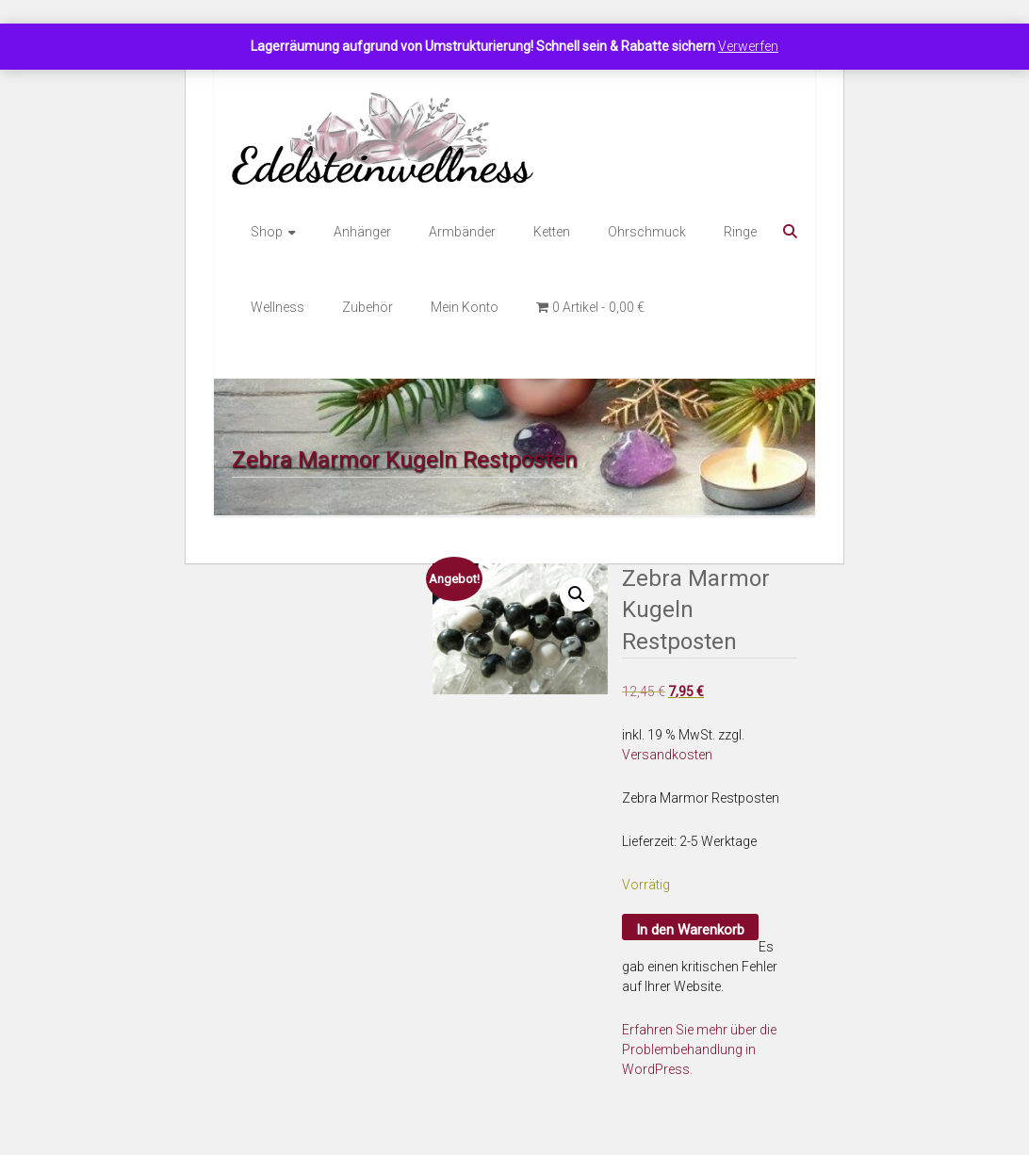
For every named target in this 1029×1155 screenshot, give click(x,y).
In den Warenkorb (690, 929)
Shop (267, 231)
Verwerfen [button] (748, 46)
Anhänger (362, 231)
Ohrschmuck (647, 231)
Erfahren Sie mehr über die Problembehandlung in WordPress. (699, 1049)
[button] (577, 594)
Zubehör (367, 307)
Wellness (277, 307)
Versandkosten (667, 754)
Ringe (740, 231)
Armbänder (462, 231)
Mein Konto (464, 307)
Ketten (551, 231)
